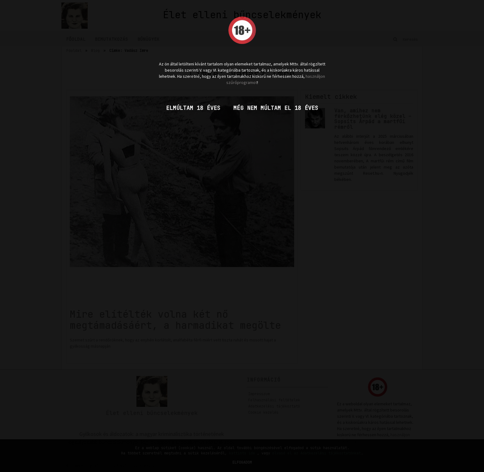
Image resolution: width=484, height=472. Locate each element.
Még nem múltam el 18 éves (275, 107)
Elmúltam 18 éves (193, 107)
